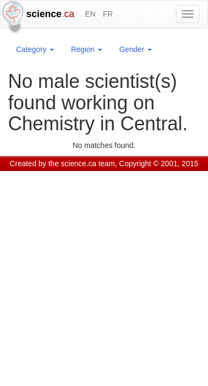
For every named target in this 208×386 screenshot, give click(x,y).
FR (108, 14)
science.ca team (88, 163)
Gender (135, 49)
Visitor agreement (143, 177)
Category (35, 49)
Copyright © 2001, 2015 (158, 163)
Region (86, 49)
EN (90, 14)
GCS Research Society (71, 177)
